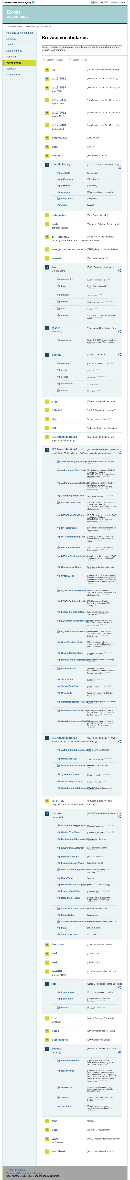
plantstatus (67, 998)
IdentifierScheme (70, 856)
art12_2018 (59, 87)
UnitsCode (66, 693)
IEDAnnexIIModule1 (64, 436)
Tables (9, 44)
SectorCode (67, 679)
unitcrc (64, 315)
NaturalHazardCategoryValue (73, 884)
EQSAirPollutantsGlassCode (73, 590)
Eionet (20, 26)
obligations (67, 198)
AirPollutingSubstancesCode (73, 750)
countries (66, 340)
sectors (65, 1007)
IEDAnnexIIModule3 (64, 449)
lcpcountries (67, 992)
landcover (58, 944)
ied (54, 428)
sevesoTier (66, 1087)
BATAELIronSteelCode (72, 515)
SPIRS (64, 1097)
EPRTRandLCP (61, 236)
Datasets (11, 38)
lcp (54, 983)
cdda (55, 146)
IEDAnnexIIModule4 (64, 737)
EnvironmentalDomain (72, 848)
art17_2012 (59, 112)
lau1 (54, 953)
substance (66, 1106)
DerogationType (69, 758)
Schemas (11, 56)
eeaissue (65, 192)
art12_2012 (59, 78)
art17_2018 (59, 125)
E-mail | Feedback (16, 1170)
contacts (65, 173)
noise (55, 1030)
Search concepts (80, 60)
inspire (56, 813)
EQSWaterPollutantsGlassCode (73, 620)
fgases (56, 328)
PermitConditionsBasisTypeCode (73, 659)
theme (64, 928)
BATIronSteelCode (70, 547)
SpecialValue (67, 915)
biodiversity (59, 137)
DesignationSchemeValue (73, 839)
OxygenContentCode (72, 653)
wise (55, 1138)
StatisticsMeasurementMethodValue (73, 921)
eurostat (57, 258)
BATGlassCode (69, 528)
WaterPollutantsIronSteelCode (73, 721)
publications (60, 1039)
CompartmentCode (71, 567)
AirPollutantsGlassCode (73, 470)
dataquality (59, 215)
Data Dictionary (31, 26)
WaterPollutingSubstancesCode (73, 788)
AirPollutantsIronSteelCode (73, 483)
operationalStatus (70, 1060)
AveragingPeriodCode (72, 495)
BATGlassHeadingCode (73, 536)
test (54, 1120)
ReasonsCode (68, 668)
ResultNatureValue (70, 898)
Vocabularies (13, 62)
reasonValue (67, 1070)
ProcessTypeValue (70, 891)
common (57, 155)
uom (55, 1129)
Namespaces (13, 74)
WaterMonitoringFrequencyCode (73, 702)
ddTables (65, 185)
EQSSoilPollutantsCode (73, 612)
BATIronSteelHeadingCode (73, 556)
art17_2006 (59, 100)
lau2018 (57, 971)
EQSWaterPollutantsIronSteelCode (73, 631)
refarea (64, 301)
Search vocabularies (55, 60)
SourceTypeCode (70, 686)
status (64, 205)
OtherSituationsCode (72, 642)
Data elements (14, 50)
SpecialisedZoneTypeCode (73, 908)
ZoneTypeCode (69, 934)
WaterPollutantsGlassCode (73, 710)
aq (53, 69)
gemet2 (56, 354)
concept (65, 363)
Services (11, 68)
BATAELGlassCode (71, 502)
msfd (55, 1018)
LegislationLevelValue (72, 863)
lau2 (54, 962)
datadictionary (61, 164)
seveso (56, 1048)
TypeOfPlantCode (70, 774)
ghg (54, 401)
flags (63, 286)
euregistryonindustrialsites (69, 249)
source (64, 377)
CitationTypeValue (70, 832)
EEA (20, 2)
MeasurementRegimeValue (73, 869)
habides (57, 410)
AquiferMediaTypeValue (73, 825)
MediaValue (67, 878)
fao (54, 267)
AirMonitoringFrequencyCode (73, 461)
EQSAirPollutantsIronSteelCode (73, 601)
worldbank (58, 1151)
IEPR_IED (58, 800)
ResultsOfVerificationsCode (73, 765)
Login (96, 2)
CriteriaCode (67, 576)
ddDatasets (67, 179)
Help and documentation (19, 32)
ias (54, 419)
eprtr (55, 224)
